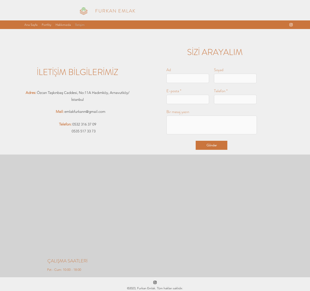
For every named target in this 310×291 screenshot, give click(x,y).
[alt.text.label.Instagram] (291, 25)
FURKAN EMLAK (115, 11)
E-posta (172, 91)
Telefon (219, 91)
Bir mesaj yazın (177, 112)
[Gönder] (211, 145)
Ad (168, 70)
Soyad (218, 70)
